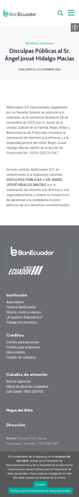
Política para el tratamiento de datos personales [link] (40, 490)
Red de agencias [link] (18, 381)
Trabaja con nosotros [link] (21, 322)
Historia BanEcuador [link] (21, 307)
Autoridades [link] (15, 302)
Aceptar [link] (41, 484)
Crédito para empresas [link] (23, 347)
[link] (20, 13)
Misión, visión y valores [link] (23, 312)
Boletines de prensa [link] (39, 43)
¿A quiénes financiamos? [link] (24, 317)
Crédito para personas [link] (22, 342)
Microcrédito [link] (15, 352)
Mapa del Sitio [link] (19, 410)
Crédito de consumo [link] (21, 357)
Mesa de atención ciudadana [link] (27, 387)
